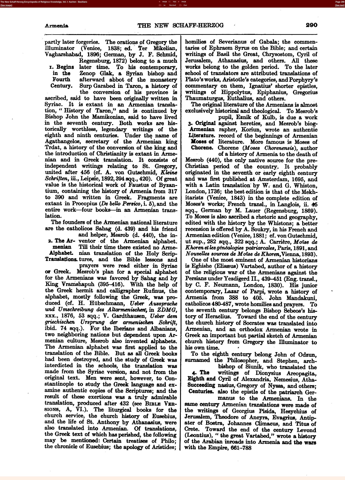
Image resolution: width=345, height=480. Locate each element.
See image (6, 5)
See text (340, 5)
